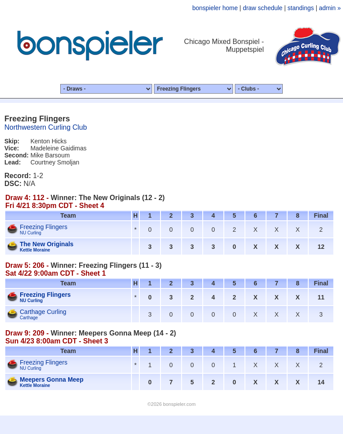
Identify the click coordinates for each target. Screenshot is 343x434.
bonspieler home (215, 7)
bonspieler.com (179, 404)
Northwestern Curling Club (45, 127)
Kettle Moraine (35, 250)
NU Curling (30, 232)
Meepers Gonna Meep (52, 379)
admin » (330, 7)
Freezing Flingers (43, 226)
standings (301, 7)
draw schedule (262, 7)
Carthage (29, 317)
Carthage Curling (43, 311)
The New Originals (46, 244)
